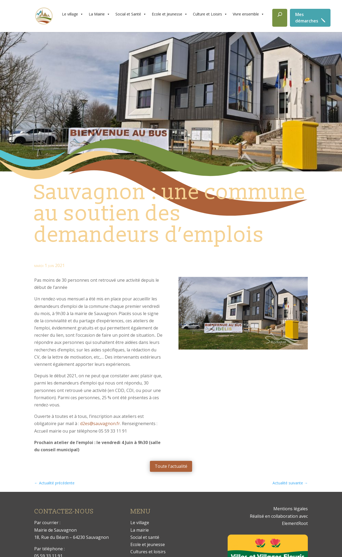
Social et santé (144, 537)
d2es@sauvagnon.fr (100, 423)
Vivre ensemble (248, 14)
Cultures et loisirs (148, 552)
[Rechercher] (279, 18)
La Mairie (99, 14)
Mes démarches (306, 17)
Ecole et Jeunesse (170, 14)
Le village (72, 14)
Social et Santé (130, 14)
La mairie (139, 530)
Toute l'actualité (171, 466)
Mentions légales (290, 509)
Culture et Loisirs (210, 14)
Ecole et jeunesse (147, 544)
